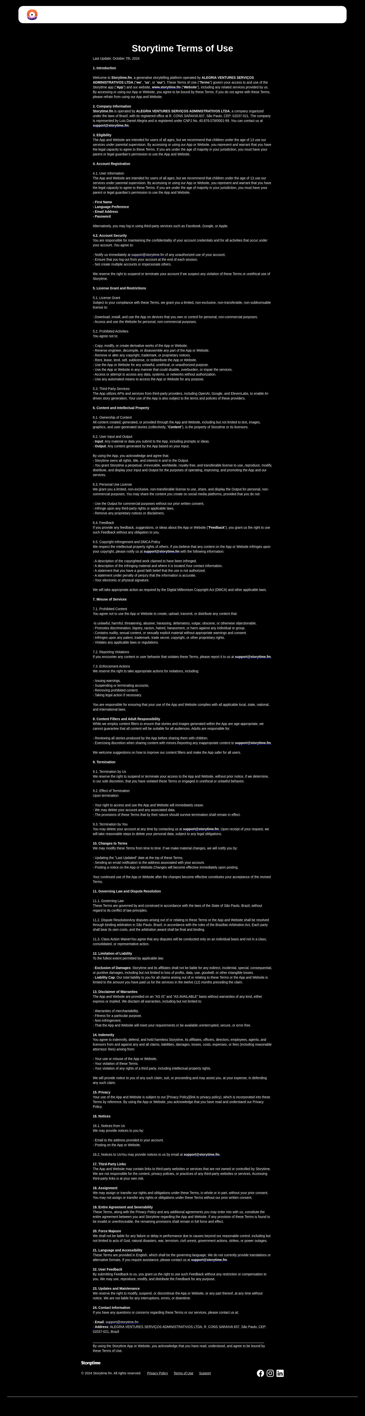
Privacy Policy (157, 1373)
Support (205, 1373)
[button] (189, 15)
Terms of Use (183, 1373)
